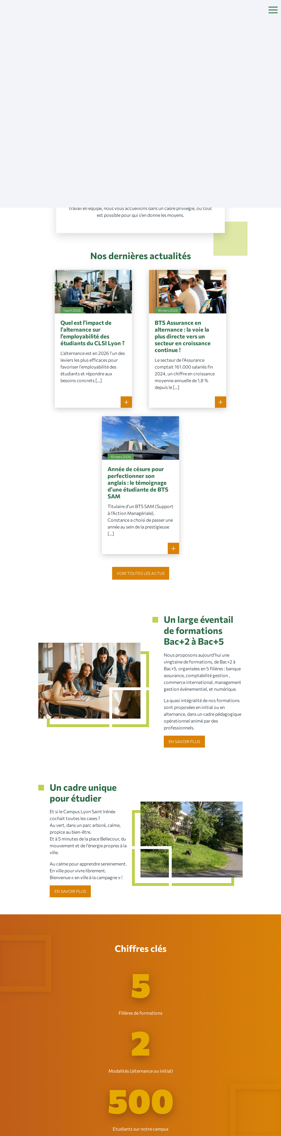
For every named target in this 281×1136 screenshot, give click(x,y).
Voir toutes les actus (141, 573)
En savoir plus (184, 741)
